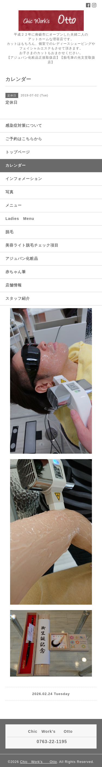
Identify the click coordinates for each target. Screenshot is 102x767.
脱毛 (9, 232)
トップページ (17, 152)
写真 (9, 192)
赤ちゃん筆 (15, 272)
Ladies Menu (19, 218)
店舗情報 (13, 285)
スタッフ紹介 (17, 298)
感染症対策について (23, 125)
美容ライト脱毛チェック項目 (31, 245)
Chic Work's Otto (38, 762)
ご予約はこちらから (23, 139)
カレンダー (15, 165)
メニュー (13, 205)
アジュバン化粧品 (21, 258)
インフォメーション (23, 178)
